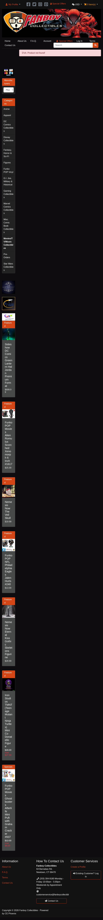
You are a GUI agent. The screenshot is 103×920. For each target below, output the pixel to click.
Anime (6, 109)
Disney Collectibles (8, 140)
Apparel (7, 115)
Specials (8, 767)
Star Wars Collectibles (8, 267)
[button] (12, 4)
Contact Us (10, 45)
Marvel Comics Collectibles (8, 208)
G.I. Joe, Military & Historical (7, 181)
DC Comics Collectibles (8, 126)
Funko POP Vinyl (8, 170)
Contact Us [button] (51, 901)
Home (7, 41)
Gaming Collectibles (8, 194)
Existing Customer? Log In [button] (86, 875)
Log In (79, 41)
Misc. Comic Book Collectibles (8, 225)
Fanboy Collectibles (28, 910)
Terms (92, 41)
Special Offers (64, 41)
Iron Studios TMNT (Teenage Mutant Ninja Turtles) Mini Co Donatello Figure (8, 721)
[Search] (73, 45)
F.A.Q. (33, 41)
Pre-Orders (6, 256)
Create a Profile (78, 867)
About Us (22, 41)
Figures (7, 162)
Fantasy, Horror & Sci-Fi (7, 153)
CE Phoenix (10, 913)
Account (47, 41)
